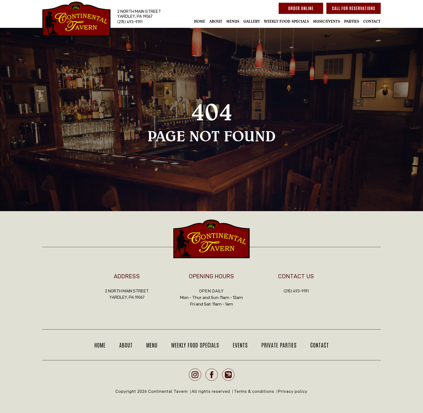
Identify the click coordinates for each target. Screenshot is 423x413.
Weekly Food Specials (286, 21)
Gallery (251, 21)
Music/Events (326, 21)
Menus (232, 21)
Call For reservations (353, 8)
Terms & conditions (254, 391)
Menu (151, 344)
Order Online (301, 8)
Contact (371, 21)
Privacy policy (293, 391)
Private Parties (279, 344)
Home (199, 21)
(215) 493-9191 (129, 21)
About (215, 21)
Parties (351, 21)
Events (240, 344)
